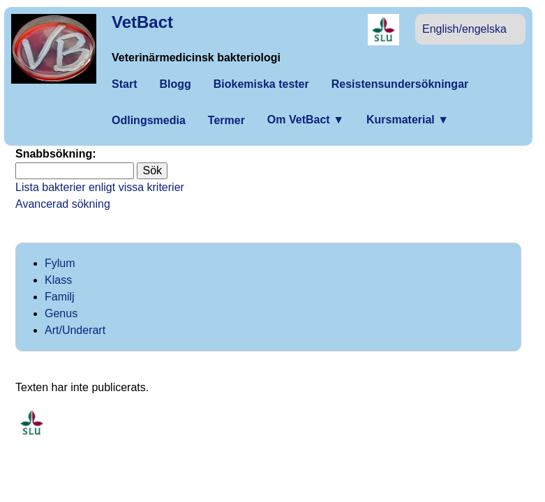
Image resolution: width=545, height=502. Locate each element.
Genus (61, 313)
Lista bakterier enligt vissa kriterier (99, 187)
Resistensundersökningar (400, 84)
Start (124, 84)
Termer (226, 120)
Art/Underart (75, 330)
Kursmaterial (407, 120)
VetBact (142, 22)
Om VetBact (305, 120)
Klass (58, 280)
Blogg (175, 84)
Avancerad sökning (62, 204)
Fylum (60, 263)
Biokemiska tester (261, 84)
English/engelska (464, 29)
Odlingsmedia (149, 120)
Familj (60, 297)
